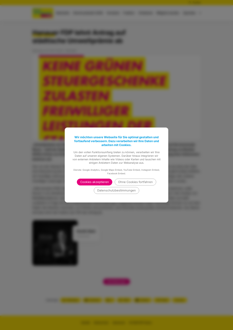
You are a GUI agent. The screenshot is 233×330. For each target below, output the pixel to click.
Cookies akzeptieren (94, 182)
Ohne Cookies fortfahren (135, 182)
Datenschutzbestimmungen (116, 190)
